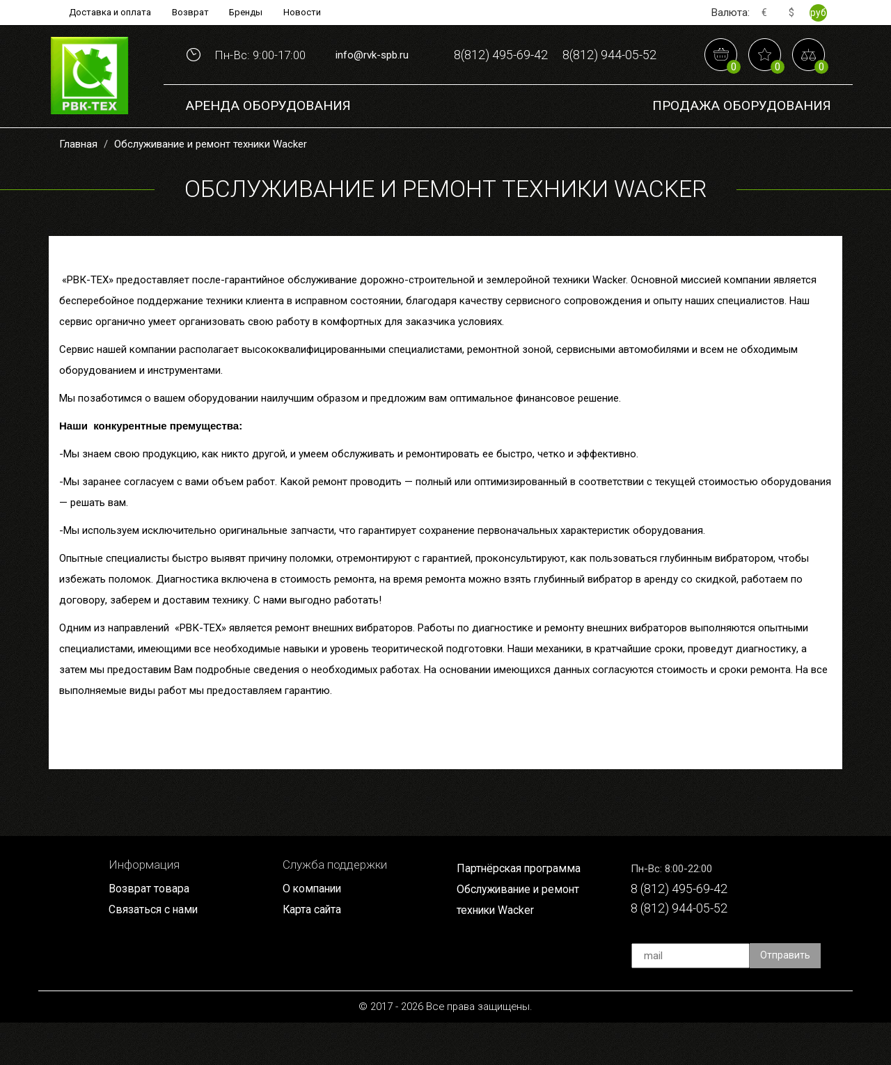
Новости (309, 12)
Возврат (190, 12)
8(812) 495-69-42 (555, 53)
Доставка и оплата (105, 12)
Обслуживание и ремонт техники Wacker (210, 184)
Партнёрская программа (522, 909)
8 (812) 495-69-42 (685, 930)
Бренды (249, 12)
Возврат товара (151, 929)
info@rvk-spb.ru (372, 75)
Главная (78, 184)
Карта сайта (315, 951)
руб (818, 12)
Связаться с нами (157, 951)
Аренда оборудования (268, 146)
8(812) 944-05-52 (555, 96)
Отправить (786, 998)
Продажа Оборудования (741, 146)
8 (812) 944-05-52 (685, 950)
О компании (315, 929)
